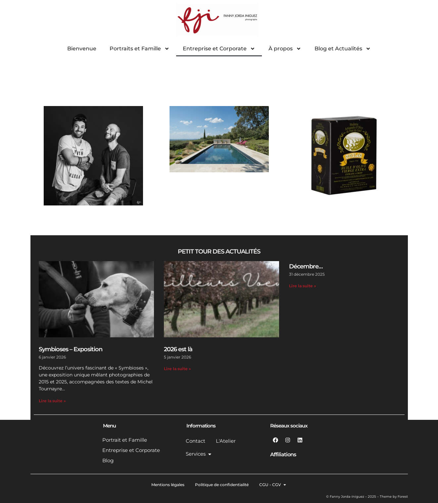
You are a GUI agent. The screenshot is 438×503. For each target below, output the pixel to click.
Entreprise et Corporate (219, 49)
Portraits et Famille (140, 49)
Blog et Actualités (343, 49)
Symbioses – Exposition (70, 349)
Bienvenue (81, 48)
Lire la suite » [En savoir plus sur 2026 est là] (177, 368)
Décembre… (305, 266)
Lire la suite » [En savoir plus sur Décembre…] (302, 285)
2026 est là (178, 349)
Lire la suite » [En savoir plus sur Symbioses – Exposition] (52, 400)
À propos (284, 49)
